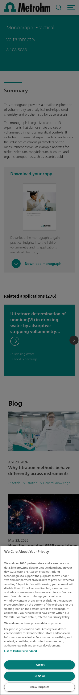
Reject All (40, 675)
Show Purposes (39, 686)
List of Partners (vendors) (20, 651)
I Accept (39, 664)
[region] (39, 620)
